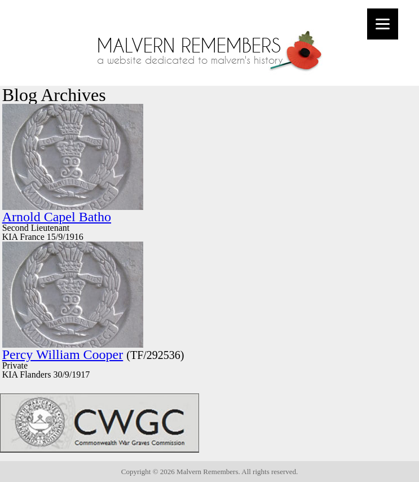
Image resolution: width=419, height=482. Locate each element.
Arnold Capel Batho (56, 216)
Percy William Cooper (63, 354)
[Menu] (382, 24)
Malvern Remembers (189, 45)
